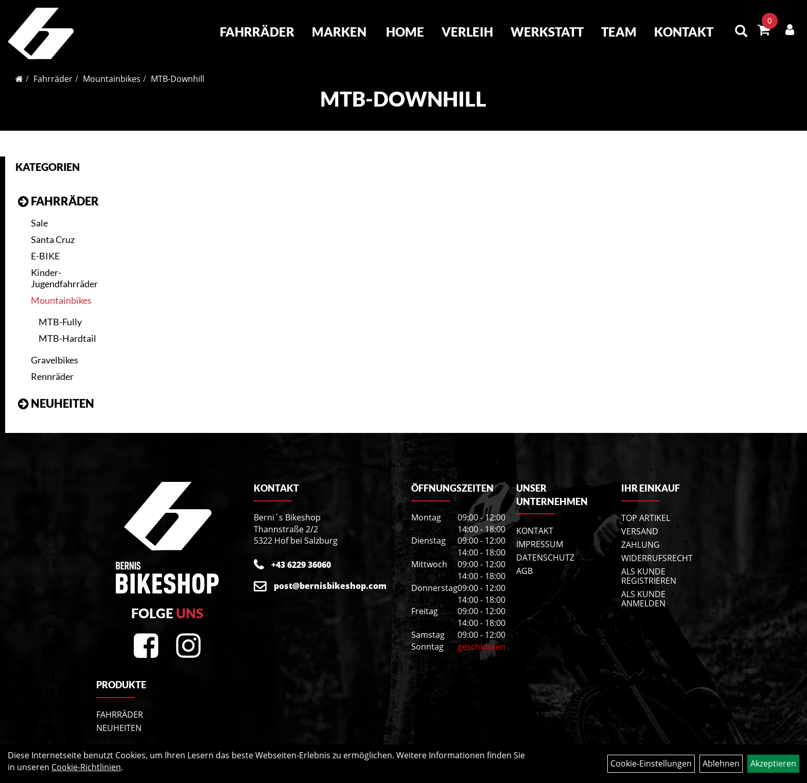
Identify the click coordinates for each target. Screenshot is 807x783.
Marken (339, 31)
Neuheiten (62, 403)
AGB (524, 571)
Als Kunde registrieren (648, 576)
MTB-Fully (60, 321)
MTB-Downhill (177, 78)
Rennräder (52, 376)
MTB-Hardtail (67, 338)
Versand (639, 531)
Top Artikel (645, 518)
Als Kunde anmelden (643, 598)
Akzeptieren (773, 763)
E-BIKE (45, 256)
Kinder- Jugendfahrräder (64, 278)
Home (405, 31)
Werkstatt (547, 31)
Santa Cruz (53, 239)
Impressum (539, 544)
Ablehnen (721, 763)
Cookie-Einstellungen (651, 763)
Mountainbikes (112, 78)
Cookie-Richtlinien (86, 767)
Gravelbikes (54, 360)
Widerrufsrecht (657, 558)
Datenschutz (545, 557)
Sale (39, 223)
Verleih (467, 31)
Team (619, 31)
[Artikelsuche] (741, 31)
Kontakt (683, 31)
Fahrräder (257, 31)
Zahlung (640, 544)
